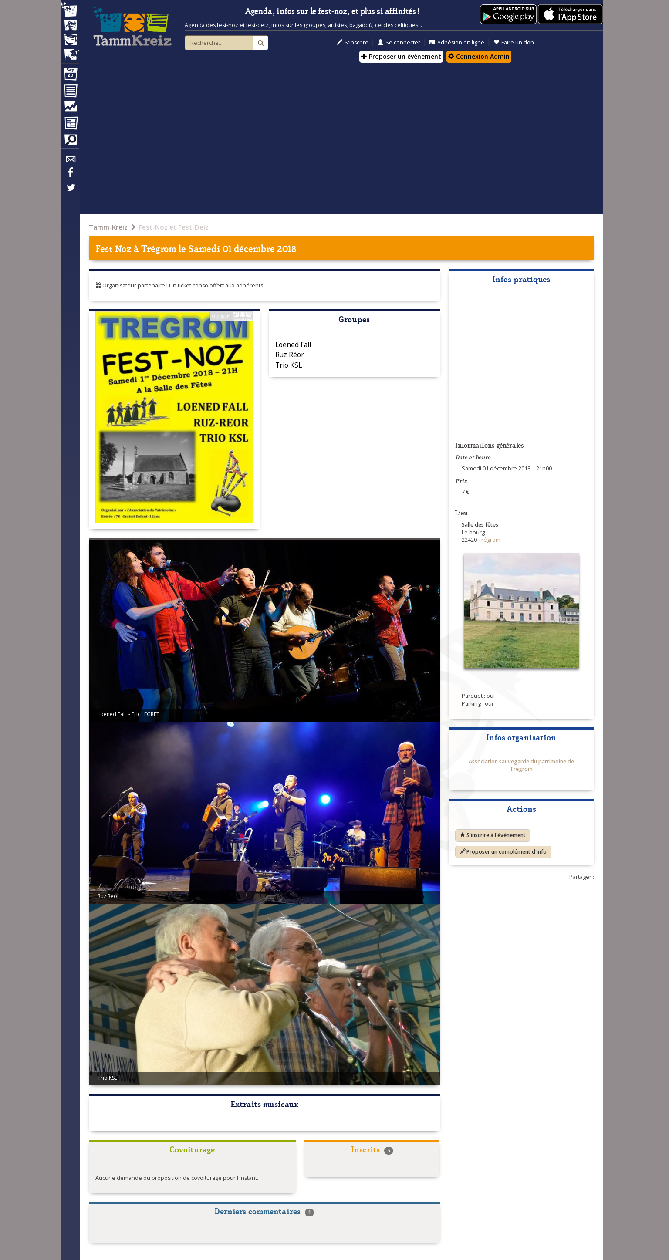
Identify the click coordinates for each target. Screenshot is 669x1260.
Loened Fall (293, 344)
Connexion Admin (479, 56)
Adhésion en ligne (456, 42)
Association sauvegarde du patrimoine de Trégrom (521, 765)
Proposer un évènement (401, 56)
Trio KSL (288, 365)
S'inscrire (352, 42)
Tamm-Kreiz (108, 227)
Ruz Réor (289, 354)
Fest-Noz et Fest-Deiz (174, 227)
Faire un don (513, 42)
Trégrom (158, 248)
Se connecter (399, 42)
